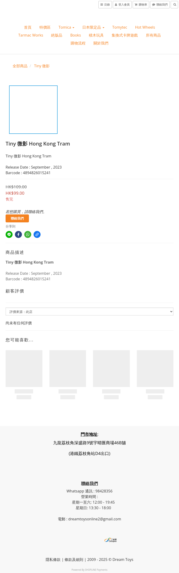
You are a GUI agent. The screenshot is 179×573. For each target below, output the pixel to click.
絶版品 (56, 35)
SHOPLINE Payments (96, 569)
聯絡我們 (17, 218)
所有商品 (153, 35)
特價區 (45, 27)
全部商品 (20, 65)
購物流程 (78, 43)
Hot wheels (145, 27)
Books (75, 35)
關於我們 (100, 43)
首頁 (27, 27)
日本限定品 (93, 27)
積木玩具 (96, 35)
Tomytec (119, 27)
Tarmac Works (30, 35)
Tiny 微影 (42, 65)
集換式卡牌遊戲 (125, 35)
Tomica (66, 27)
